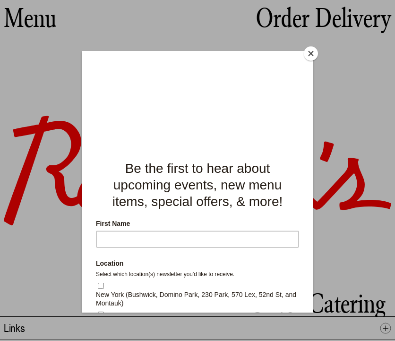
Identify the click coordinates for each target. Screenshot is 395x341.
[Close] (311, 53)
